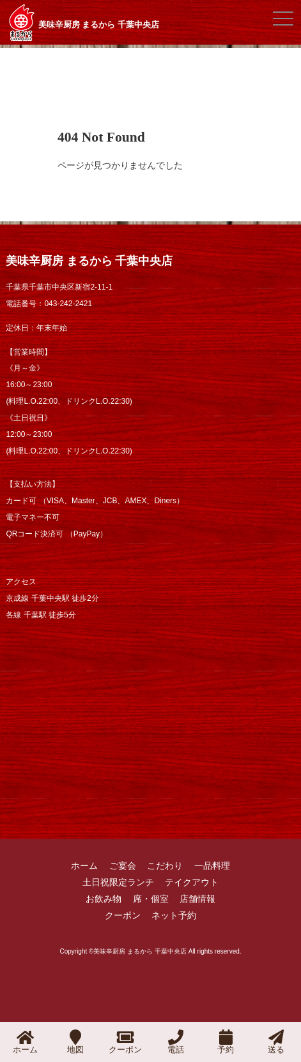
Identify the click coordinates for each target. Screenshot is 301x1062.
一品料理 (212, 865)
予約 (225, 1041)
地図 (75, 1041)
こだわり (165, 865)
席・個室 (151, 899)
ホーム (84, 865)
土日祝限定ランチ (118, 882)
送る (276, 1041)
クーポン (123, 915)
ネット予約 (173, 915)
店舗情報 (197, 899)
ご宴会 (122, 865)
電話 (175, 1041)
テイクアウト (192, 882)
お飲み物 (103, 899)
